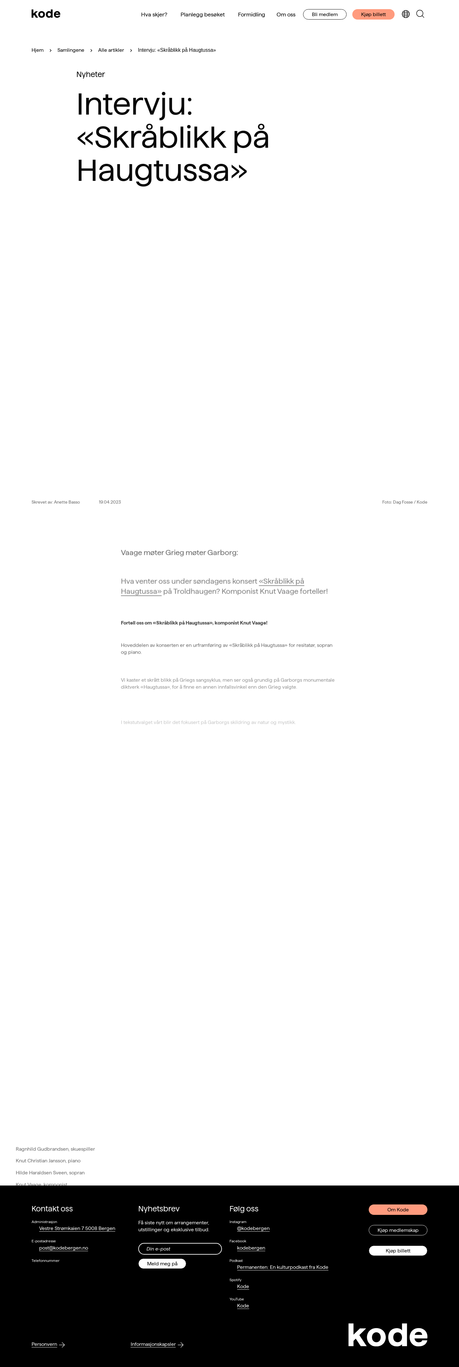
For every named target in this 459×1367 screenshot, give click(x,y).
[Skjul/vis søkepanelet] (420, 14)
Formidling (251, 14)
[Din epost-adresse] (180, 1249)
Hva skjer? (154, 14)
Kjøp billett (373, 14)
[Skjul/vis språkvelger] (405, 14)
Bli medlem (325, 14)
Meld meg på (162, 1263)
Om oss (286, 14)
